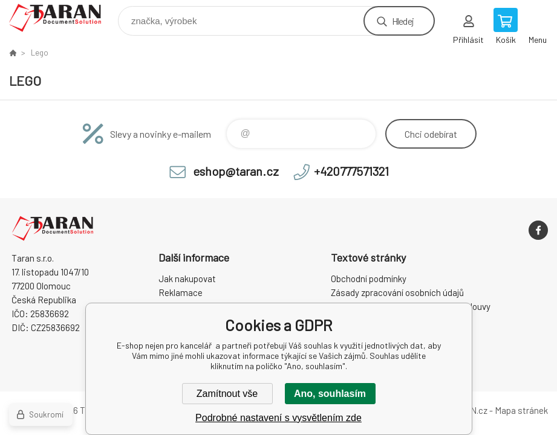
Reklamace (180, 292)
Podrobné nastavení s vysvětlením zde (278, 418)
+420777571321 (351, 171)
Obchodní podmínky (368, 278)
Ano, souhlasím (330, 393)
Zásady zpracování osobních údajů (397, 292)
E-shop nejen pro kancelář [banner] (62, 18)
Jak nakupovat (187, 278)
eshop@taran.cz (236, 171)
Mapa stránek (521, 410)
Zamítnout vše (227, 393)
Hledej (403, 21)
